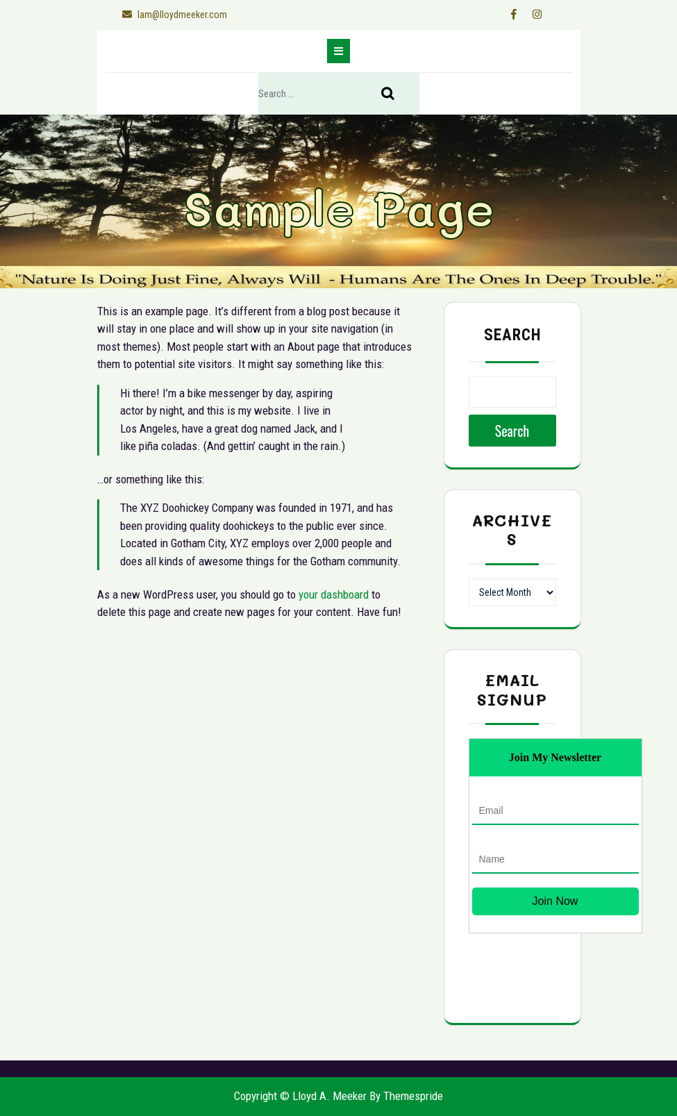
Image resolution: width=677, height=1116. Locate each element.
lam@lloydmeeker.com (172, 14)
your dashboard (334, 594)
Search (395, 94)
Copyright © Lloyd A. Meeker (300, 1096)
